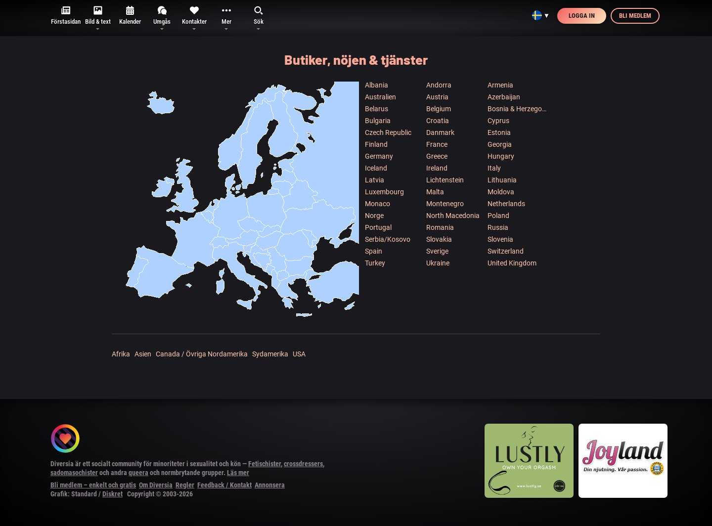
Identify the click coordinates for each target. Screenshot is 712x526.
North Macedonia (453, 215)
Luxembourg (384, 192)
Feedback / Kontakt (224, 485)
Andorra (438, 85)
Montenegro (445, 204)
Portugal (378, 227)
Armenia (500, 85)
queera (138, 473)
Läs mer (238, 473)
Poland (498, 215)
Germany (379, 156)
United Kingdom (512, 263)
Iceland (376, 168)
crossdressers (303, 464)
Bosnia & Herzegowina (518, 109)
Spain (373, 251)
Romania (440, 227)
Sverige (437, 251)
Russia (498, 227)
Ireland (436, 168)
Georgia (500, 144)
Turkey (375, 263)
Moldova (501, 192)
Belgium (438, 109)
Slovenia (500, 239)
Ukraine (437, 263)
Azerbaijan (504, 97)
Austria (437, 97)
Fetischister (264, 464)
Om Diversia (156, 485)
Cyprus (498, 121)
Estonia (499, 132)
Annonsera (270, 485)
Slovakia (439, 239)
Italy (494, 168)
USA (299, 354)
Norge (374, 215)
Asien (142, 354)
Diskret (112, 494)
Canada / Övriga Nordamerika (202, 354)
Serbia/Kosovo (387, 239)
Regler (185, 485)
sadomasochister (74, 473)
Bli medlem (635, 15)
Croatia (437, 121)
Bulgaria (378, 121)
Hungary (501, 156)
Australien (380, 97)
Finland (376, 144)
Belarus (376, 109)
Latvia (374, 180)
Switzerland (506, 251)
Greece (436, 156)
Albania (376, 85)
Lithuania (502, 180)
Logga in (582, 15)
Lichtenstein (445, 180)
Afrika (121, 354)
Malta (435, 192)
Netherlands (506, 204)
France (436, 144)
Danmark (440, 132)
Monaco (377, 204)
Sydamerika (270, 354)
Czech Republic (388, 132)
